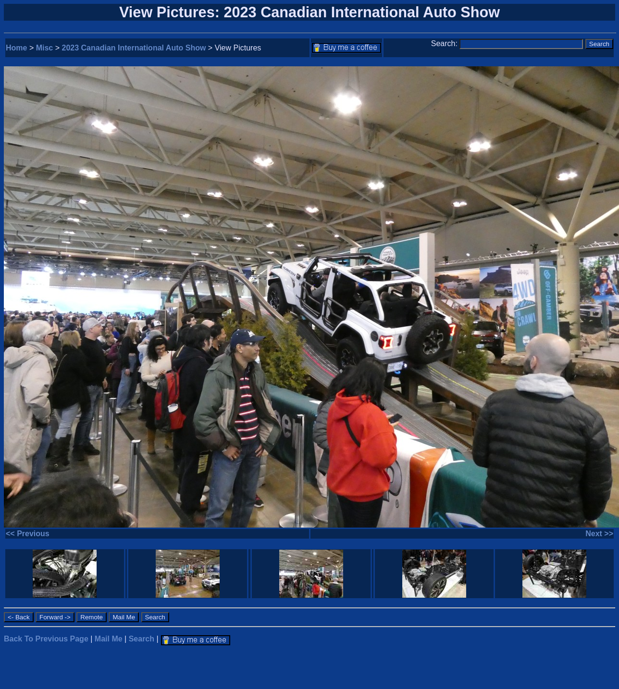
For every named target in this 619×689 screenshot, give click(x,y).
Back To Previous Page (46, 639)
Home (16, 48)
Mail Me (109, 639)
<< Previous (28, 533)
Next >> (599, 533)
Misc (44, 48)
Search (141, 639)
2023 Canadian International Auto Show (134, 48)
